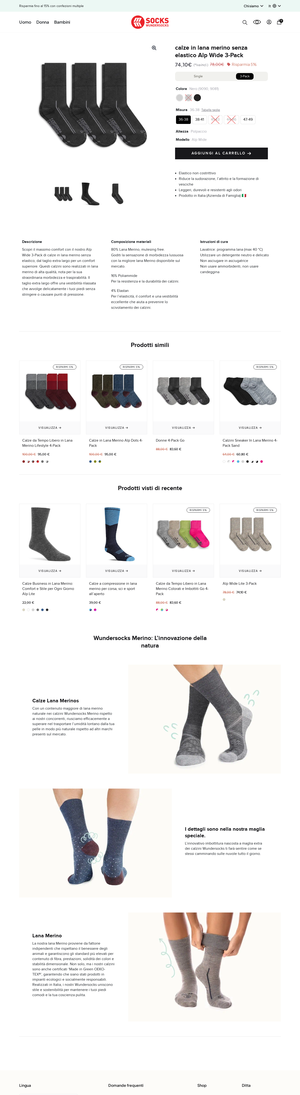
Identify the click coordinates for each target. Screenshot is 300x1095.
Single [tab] (198, 76)
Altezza (182, 131)
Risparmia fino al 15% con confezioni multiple (51, 6)
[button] (275, 6)
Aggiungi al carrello (221, 153)
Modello (182, 139)
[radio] (179, 97)
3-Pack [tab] (245, 76)
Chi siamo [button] (253, 6)
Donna (42, 22)
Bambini (62, 22)
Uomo (25, 22)
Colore (181, 88)
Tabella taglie (210, 110)
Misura (182, 110)
